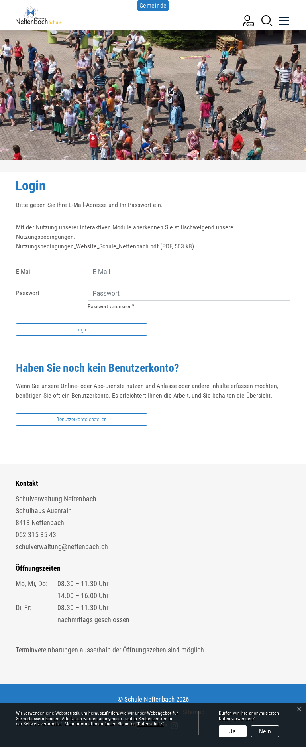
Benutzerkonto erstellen (81, 419)
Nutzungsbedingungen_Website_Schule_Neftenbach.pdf (87, 246)
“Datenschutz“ (150, 724)
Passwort (27, 293)
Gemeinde (153, 5)
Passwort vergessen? (111, 306)
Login (81, 329)
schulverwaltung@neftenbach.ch (62, 546)
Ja (233, 731)
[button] (267, 20)
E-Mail (24, 271)
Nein (265, 731)
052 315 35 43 (36, 534)
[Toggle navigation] (283, 17)
